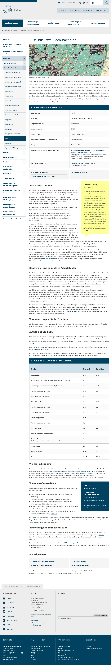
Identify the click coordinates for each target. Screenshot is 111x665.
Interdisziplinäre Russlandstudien (49, 259)
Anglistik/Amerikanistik (12, 73)
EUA (32, 653)
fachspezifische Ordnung (40, 349)
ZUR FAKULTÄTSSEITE (81, 172)
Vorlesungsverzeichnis (65, 657)
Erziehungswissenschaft (13, 82)
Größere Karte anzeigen (65, 618)
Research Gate (12, 620)
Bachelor (23, 30)
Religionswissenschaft (12, 134)
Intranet (64, 2)
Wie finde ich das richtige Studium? (12, 45)
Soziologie (8, 143)
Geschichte (9, 96)
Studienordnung (80, 561)
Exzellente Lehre (8, 651)
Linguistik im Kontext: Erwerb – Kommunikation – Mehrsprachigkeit (72, 473)
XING (8, 625)
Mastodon (10, 616)
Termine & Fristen (64, 646)
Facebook (10, 603)
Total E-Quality (7, 659)
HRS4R (5, 655)
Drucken (88, 646)
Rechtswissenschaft (10, 157)
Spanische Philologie (12, 148)
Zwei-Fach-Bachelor (33, 30)
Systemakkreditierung (10, 657)
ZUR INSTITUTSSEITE (40, 172)
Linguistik (8, 120)
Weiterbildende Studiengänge (8, 168)
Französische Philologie (13, 87)
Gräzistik (8, 101)
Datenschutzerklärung (38, 623)
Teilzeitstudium (34, 522)
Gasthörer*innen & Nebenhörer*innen (10, 213)
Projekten (54, 514)
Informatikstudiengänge (11, 191)
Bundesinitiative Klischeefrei (12, 646)
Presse (60, 648)
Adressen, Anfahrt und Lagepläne (69, 659)
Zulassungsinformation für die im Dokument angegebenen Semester (88, 151)
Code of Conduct (8, 648)
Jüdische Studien (11, 110)
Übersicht (6, 40)
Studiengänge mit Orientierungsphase (10, 184)
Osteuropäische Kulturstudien (85, 471)
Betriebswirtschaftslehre (13, 77)
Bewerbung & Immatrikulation (44, 561)
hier (88, 326)
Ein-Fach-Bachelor (10, 63)
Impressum (34, 621)
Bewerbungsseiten (73, 543)
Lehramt (6, 153)
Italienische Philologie (12, 105)
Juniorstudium (8, 178)
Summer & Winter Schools (12, 219)
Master (5, 162)
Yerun (32, 657)
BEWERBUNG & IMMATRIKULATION (44, 177)
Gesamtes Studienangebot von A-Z (13, 53)
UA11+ (33, 659)
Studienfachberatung (82, 565)
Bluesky (9, 598)
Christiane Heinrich (32, 586)
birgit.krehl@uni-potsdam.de (95, 500)
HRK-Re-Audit (16, 653)
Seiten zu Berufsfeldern (79, 311)
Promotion (7, 174)
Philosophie (9, 124)
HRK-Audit (6, 653)
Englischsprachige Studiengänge (9, 199)
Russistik (42, 30)
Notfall (70, 2)
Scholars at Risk (36, 651)
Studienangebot (14, 30)
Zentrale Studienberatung (42, 565)
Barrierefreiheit (36, 625)
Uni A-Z (75, 2)
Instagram (10, 607)
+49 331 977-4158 (91, 497)
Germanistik (9, 91)
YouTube (10, 629)
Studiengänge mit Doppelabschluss (9, 206)
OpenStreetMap (98, 615)
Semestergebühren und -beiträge (82, 163)
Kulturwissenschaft (11, 115)
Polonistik (8, 129)
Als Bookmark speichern (94, 648)
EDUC (32, 655)
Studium (18, 10)
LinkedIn (9, 612)
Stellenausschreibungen (66, 651)
